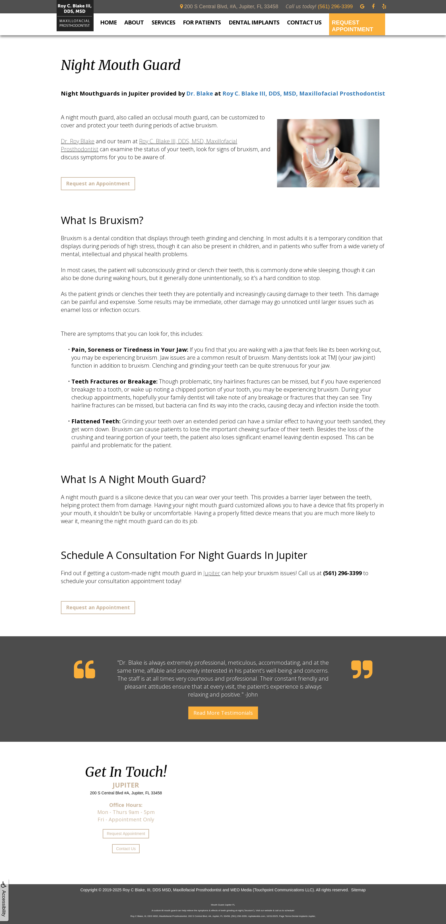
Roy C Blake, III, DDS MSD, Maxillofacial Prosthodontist (172, 890)
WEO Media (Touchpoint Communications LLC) (272, 890)
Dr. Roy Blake (77, 141)
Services (163, 22)
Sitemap (358, 890)
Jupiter (211, 573)
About (134, 22)
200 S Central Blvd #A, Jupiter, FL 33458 (126, 793)
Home (108, 22)
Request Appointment (352, 25)
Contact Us (304, 22)
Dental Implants (254, 22)
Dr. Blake (199, 93)
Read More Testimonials (223, 712)
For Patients (202, 22)
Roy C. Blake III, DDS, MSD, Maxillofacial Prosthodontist (303, 93)
